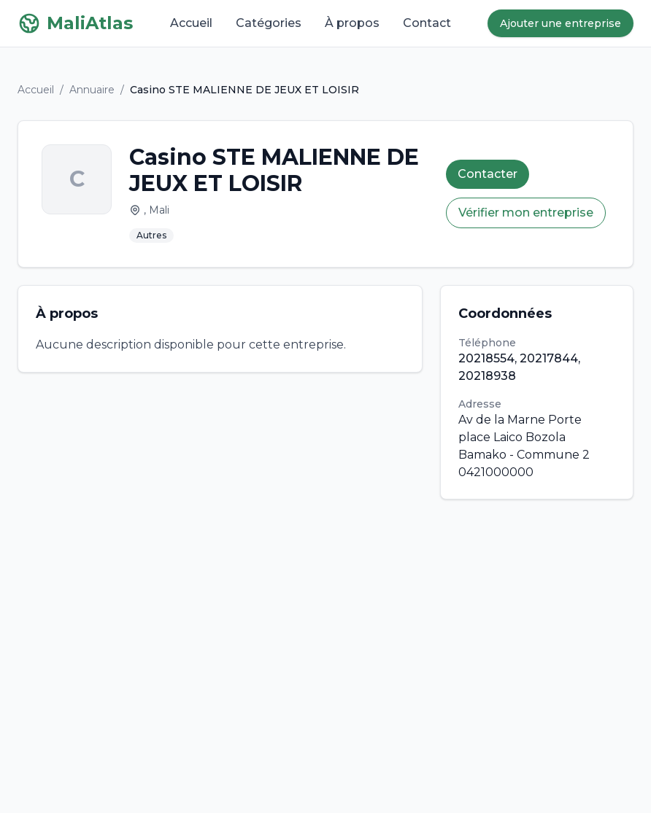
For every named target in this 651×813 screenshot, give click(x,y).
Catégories (268, 23)
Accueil (191, 23)
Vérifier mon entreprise (525, 212)
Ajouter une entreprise (560, 23)
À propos (352, 23)
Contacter (487, 174)
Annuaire (92, 89)
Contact (427, 23)
